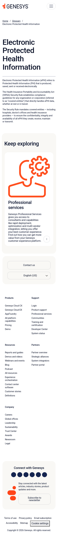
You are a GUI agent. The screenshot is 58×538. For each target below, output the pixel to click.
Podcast (9, 369)
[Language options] (29, 275)
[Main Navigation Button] (51, 6)
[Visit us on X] (26, 474)
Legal (7, 443)
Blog (7, 365)
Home (5, 21)
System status (38, 333)
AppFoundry (10, 314)
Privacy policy (25, 518)
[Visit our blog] (44, 474)
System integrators (40, 360)
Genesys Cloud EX (13, 310)
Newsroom (10, 439)
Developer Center (40, 329)
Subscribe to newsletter (34, 499)
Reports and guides (14, 352)
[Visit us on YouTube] (38, 474)
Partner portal (38, 365)
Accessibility (12, 523)
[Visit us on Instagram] (19, 474)
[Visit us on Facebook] (32, 474)
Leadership (10, 423)
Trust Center (11, 431)
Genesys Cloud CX (13, 305)
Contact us (29, 265)
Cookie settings (39, 523)
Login (34, 305)
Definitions (10, 395)
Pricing (8, 325)
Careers (8, 415)
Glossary (16, 21)
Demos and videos (13, 356)
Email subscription (43, 518)
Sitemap (24, 523)
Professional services (42, 314)
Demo (8, 329)
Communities (38, 318)
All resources (11, 373)
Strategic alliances (40, 356)
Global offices (11, 419)
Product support (39, 310)
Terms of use (10, 518)
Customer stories (13, 391)
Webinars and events (15, 360)
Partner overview (39, 352)
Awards (8, 435)
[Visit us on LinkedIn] (13, 474)
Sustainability (11, 427)
